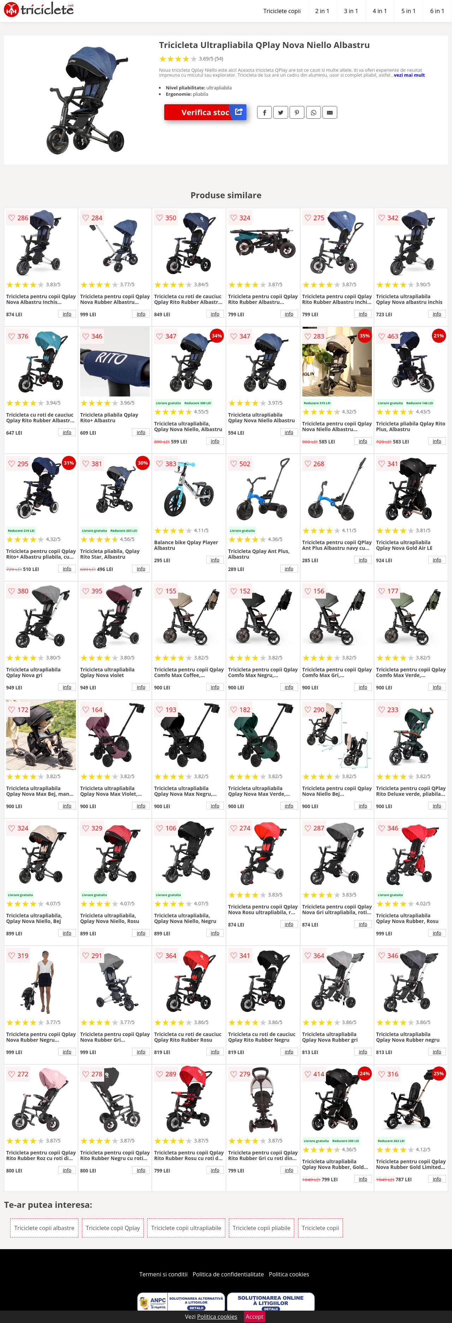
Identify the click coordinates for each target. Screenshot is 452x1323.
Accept (254, 1317)
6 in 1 (437, 11)
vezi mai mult (409, 75)
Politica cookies (289, 1274)
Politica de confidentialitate (228, 1274)
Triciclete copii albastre (44, 1228)
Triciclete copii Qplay (113, 1228)
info (67, 314)
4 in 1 (380, 11)
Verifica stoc (214, 112)
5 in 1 (409, 11)
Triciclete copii (282, 11)
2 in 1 (322, 11)
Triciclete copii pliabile (262, 1228)
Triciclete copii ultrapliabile (186, 1228)
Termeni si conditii (163, 1274)
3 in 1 (351, 11)
